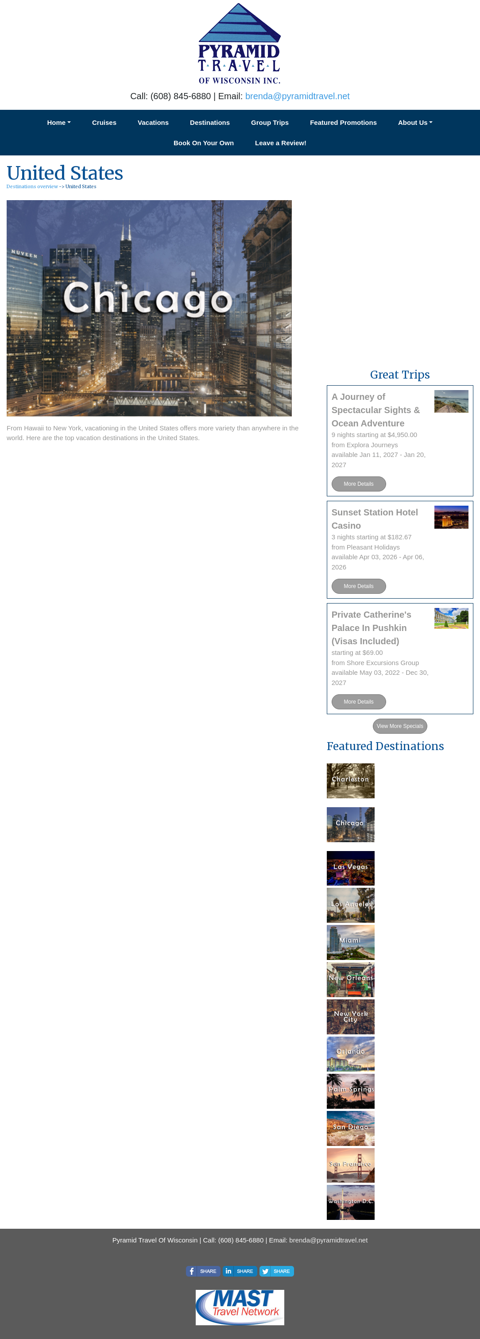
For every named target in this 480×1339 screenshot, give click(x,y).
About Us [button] (413, 122)
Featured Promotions (343, 122)
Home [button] (56, 122)
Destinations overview (32, 187)
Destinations (210, 122)
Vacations (153, 122)
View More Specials (400, 726)
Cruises (104, 122)
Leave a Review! (280, 143)
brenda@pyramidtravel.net (297, 96)
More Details (358, 484)
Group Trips (270, 122)
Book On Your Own (204, 143)
